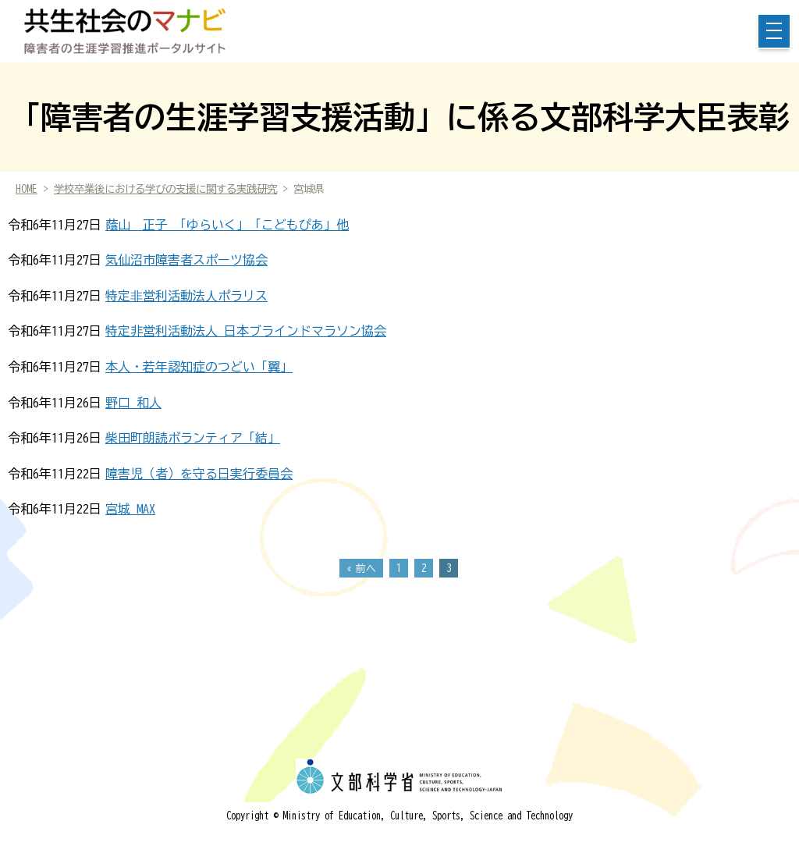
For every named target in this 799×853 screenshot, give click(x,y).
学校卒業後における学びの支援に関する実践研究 (165, 188)
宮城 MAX (130, 509)
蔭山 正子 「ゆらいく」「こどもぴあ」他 (227, 225)
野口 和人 (133, 402)
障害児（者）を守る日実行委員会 (199, 473)
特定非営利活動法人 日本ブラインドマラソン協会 (245, 331)
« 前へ (361, 568)
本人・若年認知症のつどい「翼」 (199, 367)
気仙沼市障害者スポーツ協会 (186, 260)
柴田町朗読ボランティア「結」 (192, 438)
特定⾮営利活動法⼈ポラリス (186, 296)
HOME (26, 188)
